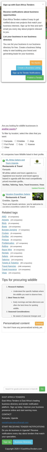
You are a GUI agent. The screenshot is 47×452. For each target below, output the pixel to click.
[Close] (43, 4)
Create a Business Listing (29, 68)
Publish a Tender (34, 78)
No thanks (35, 63)
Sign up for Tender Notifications (26, 73)
